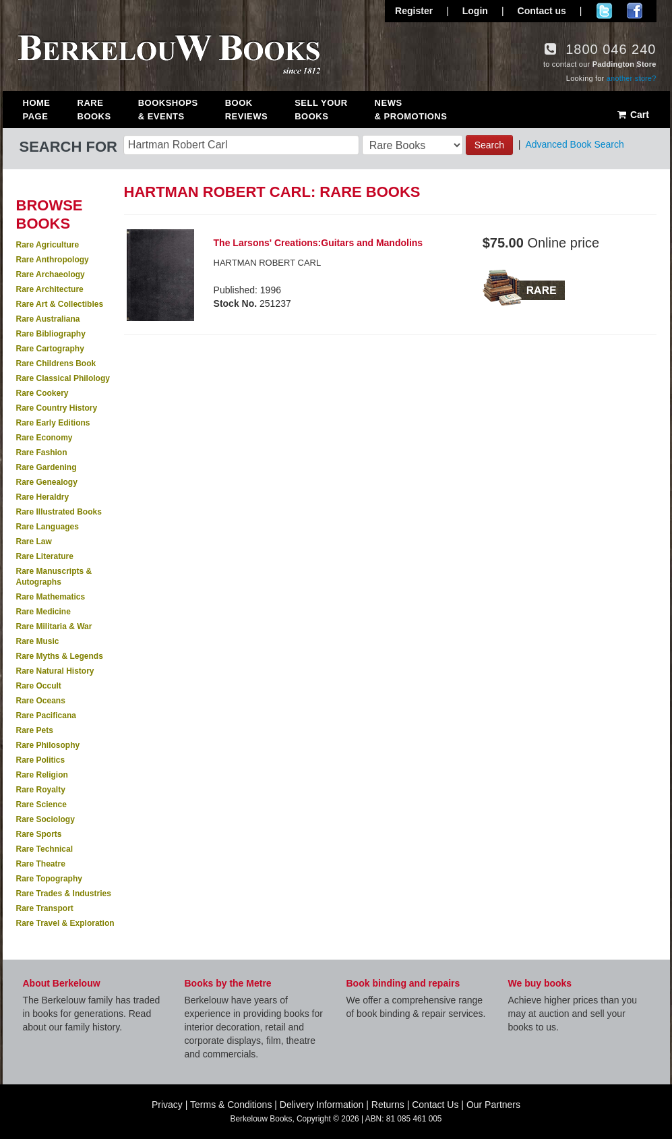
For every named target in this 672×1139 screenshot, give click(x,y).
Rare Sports (39, 834)
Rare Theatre (40, 864)
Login (475, 10)
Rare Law (34, 541)
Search (489, 145)
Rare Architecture (50, 289)
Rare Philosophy (48, 745)
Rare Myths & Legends (59, 656)
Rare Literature (44, 556)
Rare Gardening (46, 467)
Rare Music (37, 641)
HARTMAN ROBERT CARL (268, 263)
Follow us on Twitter (604, 11)
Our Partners (493, 1104)
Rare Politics (40, 760)
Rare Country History (57, 408)
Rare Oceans (40, 700)
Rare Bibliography (51, 334)
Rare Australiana (48, 319)
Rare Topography (49, 878)
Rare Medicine (43, 611)
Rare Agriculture (48, 245)
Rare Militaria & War (54, 626)
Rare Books (94, 109)
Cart (632, 114)
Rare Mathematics (51, 597)
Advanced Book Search (574, 144)
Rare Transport (44, 908)
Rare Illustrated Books (59, 512)
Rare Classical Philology (63, 378)
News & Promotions (411, 109)
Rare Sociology (45, 819)
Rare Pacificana (46, 715)
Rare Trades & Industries (63, 893)
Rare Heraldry (42, 497)
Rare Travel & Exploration (65, 923)
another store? (631, 78)
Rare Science (41, 804)
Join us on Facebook (634, 11)
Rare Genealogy (47, 482)
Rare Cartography (50, 348)
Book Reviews (246, 109)
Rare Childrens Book (56, 363)
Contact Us (435, 1104)
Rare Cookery (42, 393)
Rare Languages (47, 526)
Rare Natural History (55, 671)
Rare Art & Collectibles (60, 304)
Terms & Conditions (231, 1104)
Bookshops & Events (168, 109)
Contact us (542, 10)
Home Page (37, 109)
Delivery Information (322, 1104)
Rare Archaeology (50, 274)
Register (414, 10)
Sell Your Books (321, 109)
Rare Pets (34, 730)
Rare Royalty (40, 789)
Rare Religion (42, 775)
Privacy (167, 1104)
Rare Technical (44, 849)
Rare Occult (38, 686)
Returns (387, 1104)
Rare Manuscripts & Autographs (54, 576)
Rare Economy (44, 437)
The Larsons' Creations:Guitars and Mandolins (318, 242)
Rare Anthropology (52, 259)
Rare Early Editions (53, 423)
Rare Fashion (41, 452)
